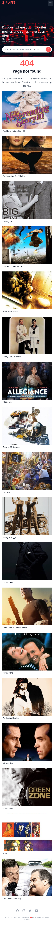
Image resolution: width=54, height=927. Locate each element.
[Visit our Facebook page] (17, 910)
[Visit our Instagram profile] (23, 910)
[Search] (24, 49)
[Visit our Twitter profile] (30, 910)
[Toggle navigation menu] (50, 3)
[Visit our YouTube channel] (36, 910)
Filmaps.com (15, 917)
